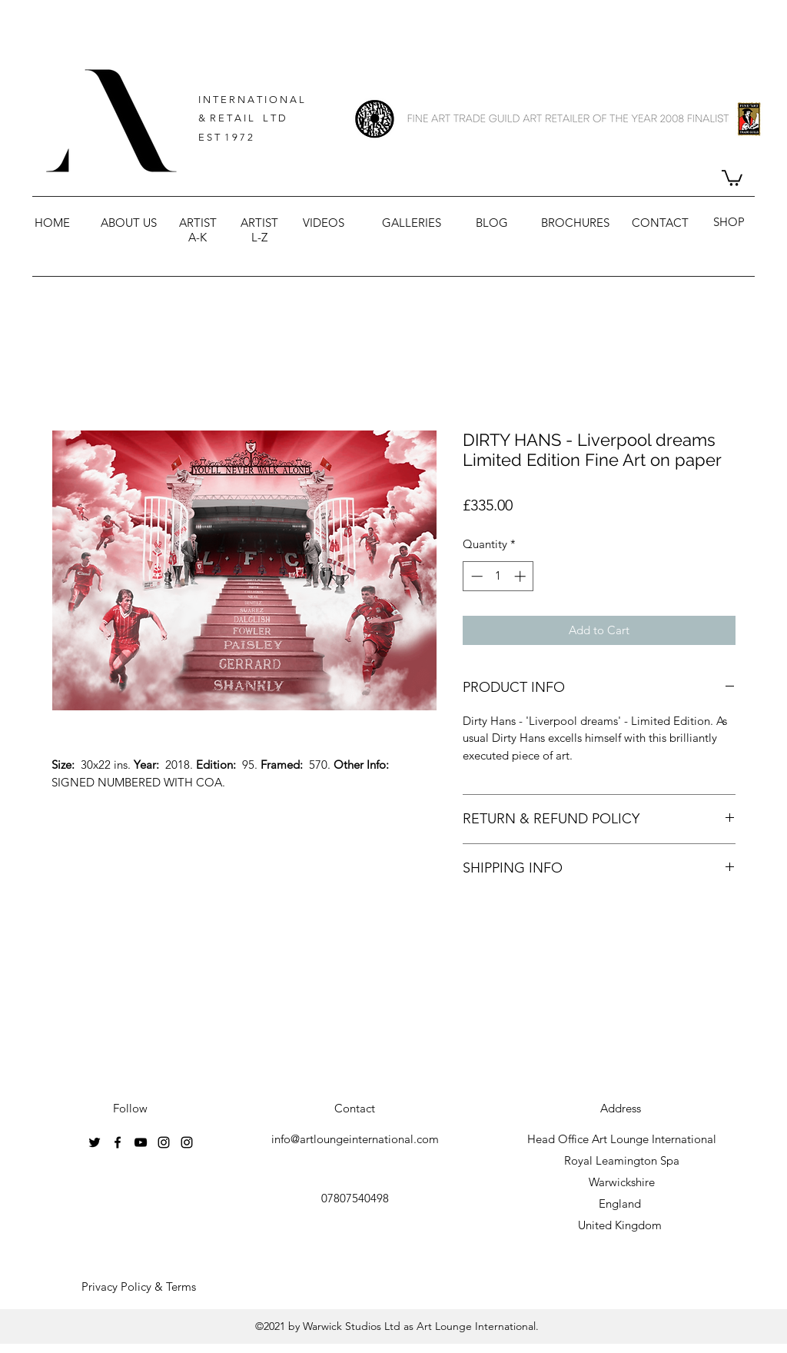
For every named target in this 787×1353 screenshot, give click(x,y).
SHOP (729, 221)
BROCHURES (575, 222)
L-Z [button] (259, 237)
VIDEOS (323, 222)
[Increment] (521, 576)
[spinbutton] (498, 576)
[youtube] (140, 1142)
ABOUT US (129, 222)
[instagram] (163, 1142)
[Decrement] (475, 576)
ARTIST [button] (198, 222)
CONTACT (660, 222)
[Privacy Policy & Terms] (138, 1287)
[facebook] (117, 1142)
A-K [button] (197, 237)
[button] (732, 177)
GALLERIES (411, 222)
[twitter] (94, 1142)
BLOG (492, 222)
